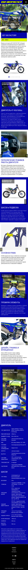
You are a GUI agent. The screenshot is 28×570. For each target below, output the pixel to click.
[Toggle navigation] (25, 2)
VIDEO (5, 40)
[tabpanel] (14, 67)
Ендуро (14, 562)
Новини (14, 550)
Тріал (14, 563)
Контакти (14, 551)
